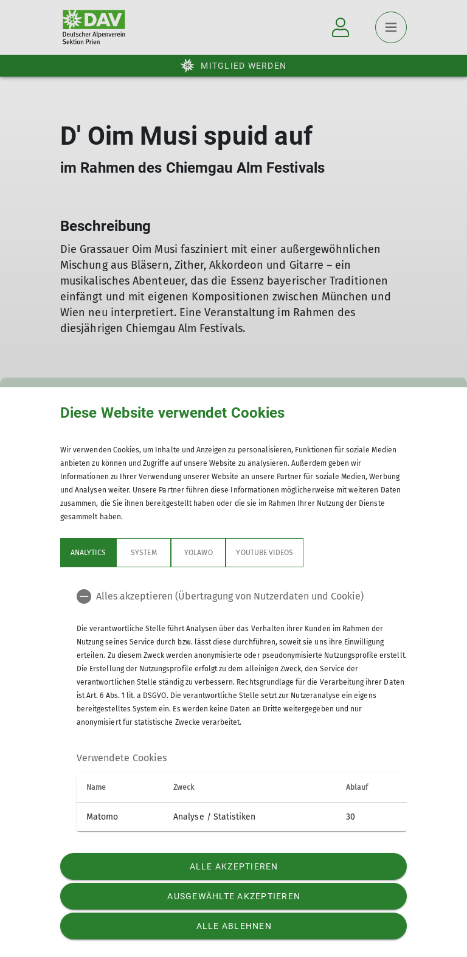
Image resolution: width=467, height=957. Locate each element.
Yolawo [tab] (198, 552)
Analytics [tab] (88, 552)
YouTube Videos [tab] (264, 552)
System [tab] (143, 552)
